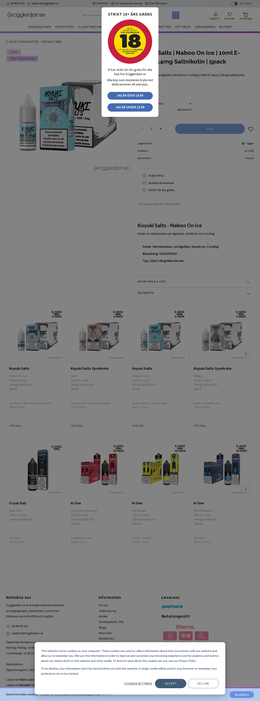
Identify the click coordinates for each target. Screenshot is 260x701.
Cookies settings (138, 683)
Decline (203, 683)
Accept (171, 683)
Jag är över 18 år (130, 96)
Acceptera (242, 694)
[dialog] (130, 668)
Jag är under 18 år (130, 107)
